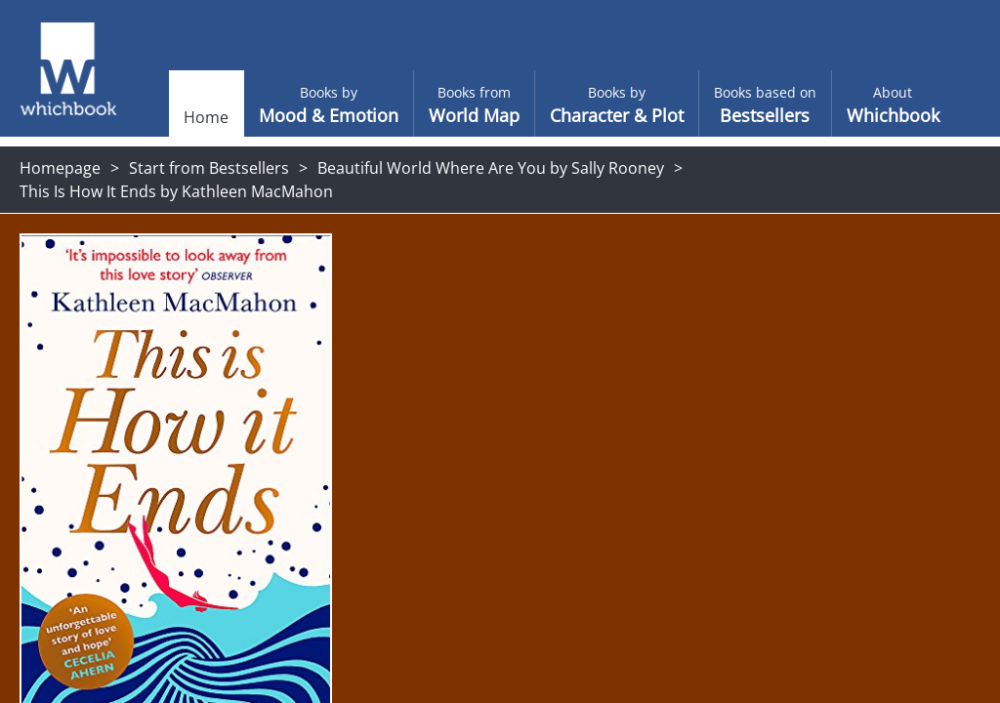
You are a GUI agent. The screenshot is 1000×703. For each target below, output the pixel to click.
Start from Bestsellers (209, 168)
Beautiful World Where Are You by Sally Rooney (490, 168)
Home (171, 117)
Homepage (60, 168)
